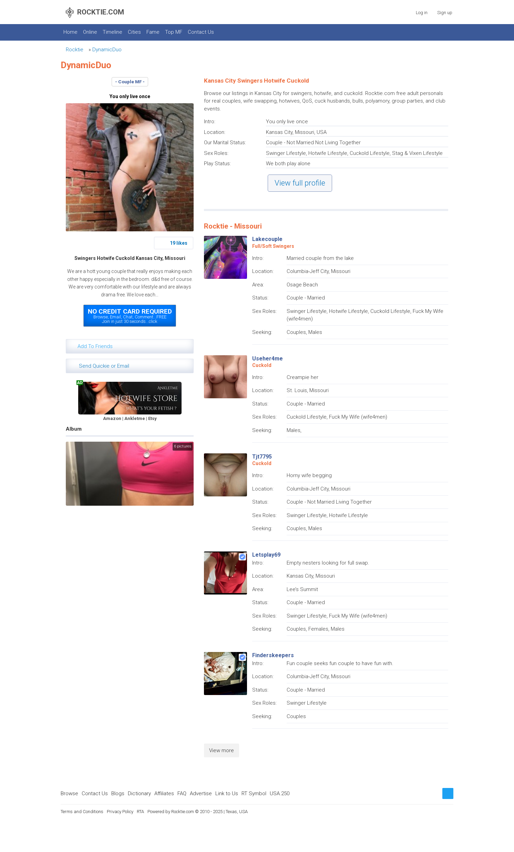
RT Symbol (253, 793)
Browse (69, 793)
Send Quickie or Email (104, 366)
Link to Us (226, 793)
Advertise (201, 793)
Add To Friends (95, 346)
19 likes (178, 243)
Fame (153, 32)
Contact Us (201, 32)
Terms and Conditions (82, 811)
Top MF (173, 32)
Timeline (112, 32)
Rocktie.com (182, 811)
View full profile (300, 183)
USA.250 (279, 793)
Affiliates (164, 793)
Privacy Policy (120, 811)
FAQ (181, 793)
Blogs (117, 793)
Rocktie (74, 49)
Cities (134, 32)
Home (70, 32)
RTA (140, 811)
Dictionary (139, 793)
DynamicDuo (107, 49)
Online (90, 32)
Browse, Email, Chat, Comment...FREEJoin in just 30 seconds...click (130, 315)
